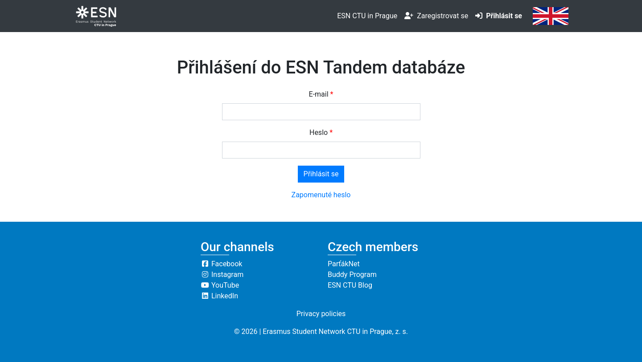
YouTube (220, 285)
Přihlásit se (498, 16)
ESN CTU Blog (350, 285)
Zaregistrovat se (436, 16)
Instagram (222, 274)
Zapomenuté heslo (321, 195)
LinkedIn (219, 296)
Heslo (318, 132)
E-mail (319, 94)
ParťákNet (344, 264)
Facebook (221, 264)
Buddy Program (352, 274)
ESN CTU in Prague (367, 16)
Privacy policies (321, 313)
